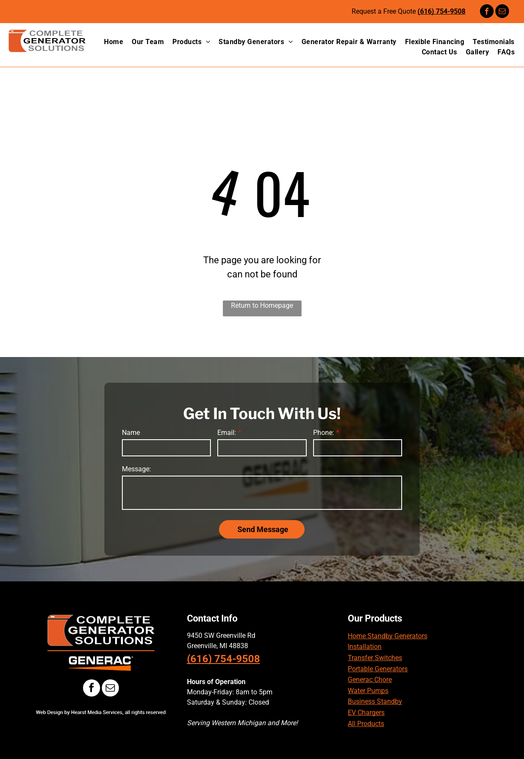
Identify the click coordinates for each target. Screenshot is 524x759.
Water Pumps (368, 691)
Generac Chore (370, 680)
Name (131, 433)
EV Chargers (366, 712)
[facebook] (487, 12)
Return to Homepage (262, 305)
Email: (226, 433)
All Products (366, 724)
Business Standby (375, 701)
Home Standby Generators (387, 636)
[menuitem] (109, 42)
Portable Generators (378, 669)
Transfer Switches (375, 658)
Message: (136, 469)
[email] (502, 12)
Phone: (323, 433)
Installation (365, 647)
